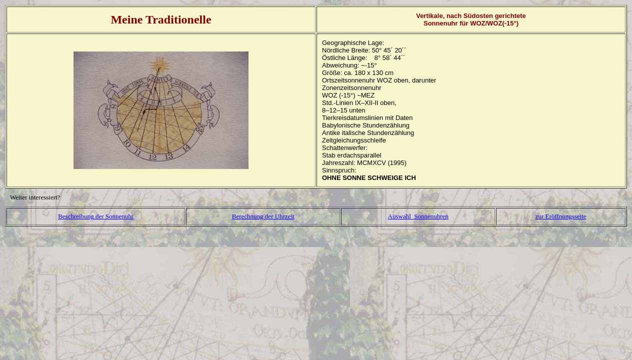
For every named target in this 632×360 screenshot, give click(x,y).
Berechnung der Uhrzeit (263, 216)
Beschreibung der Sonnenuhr (96, 216)
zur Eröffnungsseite (561, 216)
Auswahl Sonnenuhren (418, 216)
